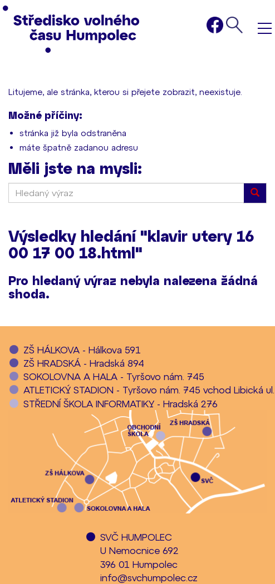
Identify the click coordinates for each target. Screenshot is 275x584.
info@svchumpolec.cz (149, 577)
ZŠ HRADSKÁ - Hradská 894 (83, 362)
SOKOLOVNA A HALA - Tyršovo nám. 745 (113, 376)
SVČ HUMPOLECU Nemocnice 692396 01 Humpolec (139, 550)
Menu (265, 28)
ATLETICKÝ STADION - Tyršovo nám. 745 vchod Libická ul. (148, 389)
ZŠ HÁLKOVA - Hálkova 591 (82, 349)
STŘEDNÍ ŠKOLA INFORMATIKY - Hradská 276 (120, 403)
